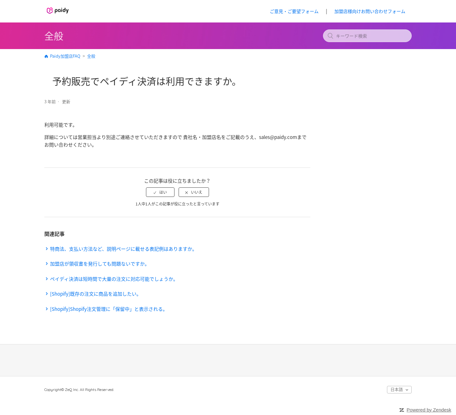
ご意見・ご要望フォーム (294, 11)
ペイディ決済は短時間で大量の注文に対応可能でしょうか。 (114, 278)
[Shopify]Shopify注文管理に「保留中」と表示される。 (109, 308)
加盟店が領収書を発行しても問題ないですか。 (99, 263)
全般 (91, 56)
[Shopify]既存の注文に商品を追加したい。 (95, 293)
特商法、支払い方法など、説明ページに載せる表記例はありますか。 (123, 248)
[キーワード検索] (367, 35)
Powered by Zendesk (429, 409)
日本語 (397, 389)
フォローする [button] (292, 102)
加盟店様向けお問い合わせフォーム (369, 11)
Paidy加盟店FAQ (65, 56)
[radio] (160, 192)
